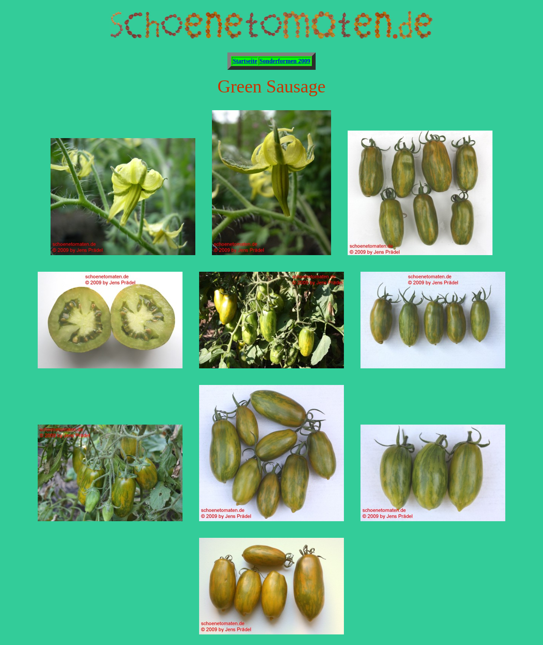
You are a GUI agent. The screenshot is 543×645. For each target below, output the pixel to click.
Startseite (245, 61)
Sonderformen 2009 (284, 61)
